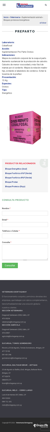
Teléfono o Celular (11, 231)
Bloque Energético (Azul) (16, 169)
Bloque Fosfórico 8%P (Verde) (18, 178)
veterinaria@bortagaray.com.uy (14, 322)
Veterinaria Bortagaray (24, 423)
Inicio (6, 17)
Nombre (6, 208)
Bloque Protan (11, 182)
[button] (43, 23)
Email (5, 220)
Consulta (6, 242)
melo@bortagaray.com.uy (12, 405)
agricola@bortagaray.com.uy (13, 336)
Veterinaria (15, 17)
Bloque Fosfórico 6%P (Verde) (18, 173)
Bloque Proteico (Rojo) (15, 186)
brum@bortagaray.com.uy (12, 383)
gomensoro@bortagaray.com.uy (14, 358)
